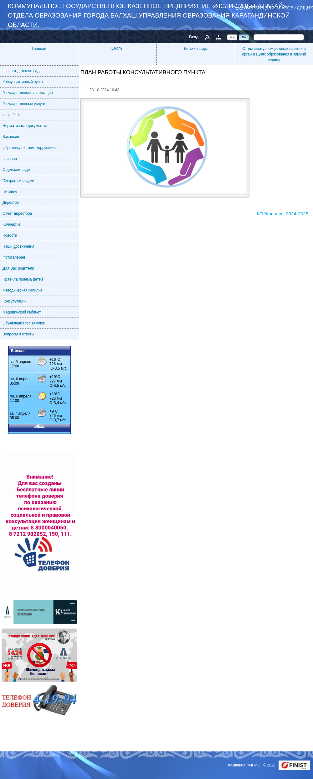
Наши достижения (18, 246)
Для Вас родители (18, 268)
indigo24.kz (12, 115)
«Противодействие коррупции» (30, 147)
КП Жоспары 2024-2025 (282, 213)
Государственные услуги (24, 104)
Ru (244, 37)
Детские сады (196, 48)
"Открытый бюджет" (20, 180)
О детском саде (16, 169)
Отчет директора (17, 213)
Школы (117, 48)
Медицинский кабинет (22, 312)
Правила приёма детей (23, 279)
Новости (10, 235)
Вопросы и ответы (18, 334)
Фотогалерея (14, 257)
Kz (232, 37)
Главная (39, 48)
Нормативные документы (25, 126)
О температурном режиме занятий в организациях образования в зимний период (274, 54)
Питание (10, 191)
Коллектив (12, 224)
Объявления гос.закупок (24, 323)
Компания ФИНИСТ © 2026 (252, 765)
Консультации (15, 301)
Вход (193, 37)
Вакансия (11, 136)
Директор (11, 202)
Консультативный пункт (23, 82)
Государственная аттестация (28, 93)
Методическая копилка (22, 290)
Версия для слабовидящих (279, 7)
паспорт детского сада (22, 71)
